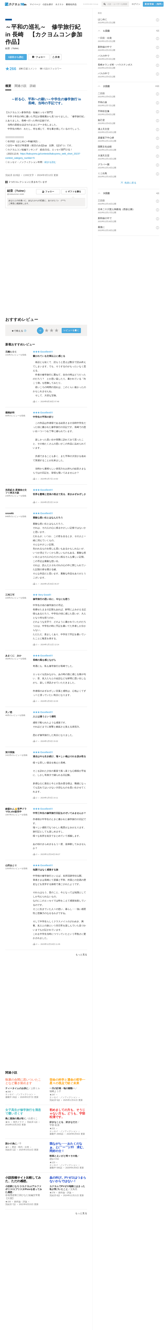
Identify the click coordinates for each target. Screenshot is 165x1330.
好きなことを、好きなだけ (63, 1122)
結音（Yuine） (12, 48)
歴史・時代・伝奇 (20, 1147)
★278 (52, 1192)
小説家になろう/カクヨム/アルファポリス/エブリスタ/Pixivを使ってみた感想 (23, 1189)
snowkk (9, 513)
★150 (8, 1202)
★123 (52, 1162)
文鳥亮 (73, 1189)
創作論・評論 (20, 1202)
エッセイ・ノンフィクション (19, 1094)
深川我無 (10, 752)
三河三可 (10, 594)
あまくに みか (13, 655)
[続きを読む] (46, 137)
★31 (7, 1122)
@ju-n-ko (54, 1159)
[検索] (104, 4)
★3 (7, 1147)
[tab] (9, 86)
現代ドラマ (18, 1122)
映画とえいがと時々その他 (63, 1156)
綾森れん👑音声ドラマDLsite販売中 (16, 810)
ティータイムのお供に (16, 1088)
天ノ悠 (8, 712)
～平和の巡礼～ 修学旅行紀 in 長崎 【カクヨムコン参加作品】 (43, 34)
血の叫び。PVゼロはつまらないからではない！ (68, 1179)
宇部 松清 (54, 1125)
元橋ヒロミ (11, 351)
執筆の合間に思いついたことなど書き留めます (23, 1081)
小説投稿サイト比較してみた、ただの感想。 (23, 1179)
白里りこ (33, 1118)
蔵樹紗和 (10, 412)
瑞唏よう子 (55, 1091)
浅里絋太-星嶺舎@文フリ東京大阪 (16, 491)
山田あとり (11, 865)
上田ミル (35, 1088)
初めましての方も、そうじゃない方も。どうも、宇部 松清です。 (67, 1113)
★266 (8, 1092)
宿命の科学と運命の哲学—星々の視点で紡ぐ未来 (67, 1081)
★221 (52, 1128)
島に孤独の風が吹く (15, 1118)
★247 (52, 1095)
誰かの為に (11, 1143)
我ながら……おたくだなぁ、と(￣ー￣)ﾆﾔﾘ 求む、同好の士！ (68, 1147)
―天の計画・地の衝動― (62, 1088)
